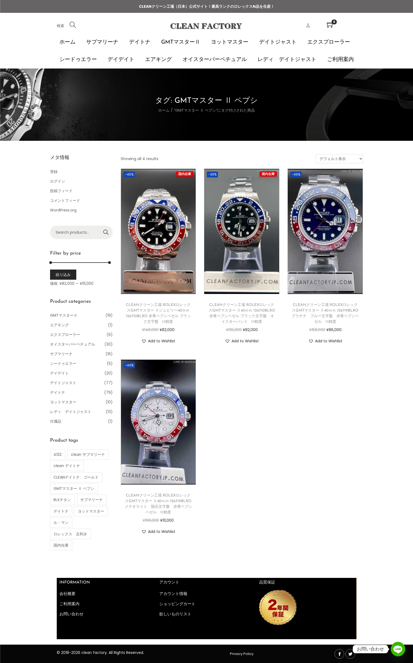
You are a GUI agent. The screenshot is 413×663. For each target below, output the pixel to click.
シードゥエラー (63, 363)
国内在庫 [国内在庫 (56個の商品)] (61, 545)
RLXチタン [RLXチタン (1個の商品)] (62, 499)
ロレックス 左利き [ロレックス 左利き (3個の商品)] (70, 534)
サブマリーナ (61, 354)
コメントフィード (65, 200)
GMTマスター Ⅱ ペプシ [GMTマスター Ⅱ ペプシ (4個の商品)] (74, 488)
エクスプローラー (65, 334)
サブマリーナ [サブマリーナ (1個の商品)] (91, 499)
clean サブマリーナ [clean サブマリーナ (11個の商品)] (88, 454)
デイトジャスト (63, 382)
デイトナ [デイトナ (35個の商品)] (61, 511)
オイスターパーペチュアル (72, 344)
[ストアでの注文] (339, 158)
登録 (54, 171)
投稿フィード (61, 191)
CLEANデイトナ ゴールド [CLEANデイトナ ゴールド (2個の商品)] (76, 477)
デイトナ (57, 392)
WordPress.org (63, 210)
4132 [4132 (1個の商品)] (58, 454)
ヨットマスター (63, 402)
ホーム (163, 110)
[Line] (398, 649)
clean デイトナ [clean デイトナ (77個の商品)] (67, 465)
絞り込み (63, 274)
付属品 (55, 421)
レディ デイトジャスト (70, 411)
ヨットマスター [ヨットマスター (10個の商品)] (91, 511)
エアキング (59, 325)
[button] (158, 341)
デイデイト (59, 373)
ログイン (57, 181)
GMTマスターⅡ (63, 315)
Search (105, 232)
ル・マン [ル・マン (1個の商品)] (61, 522)
